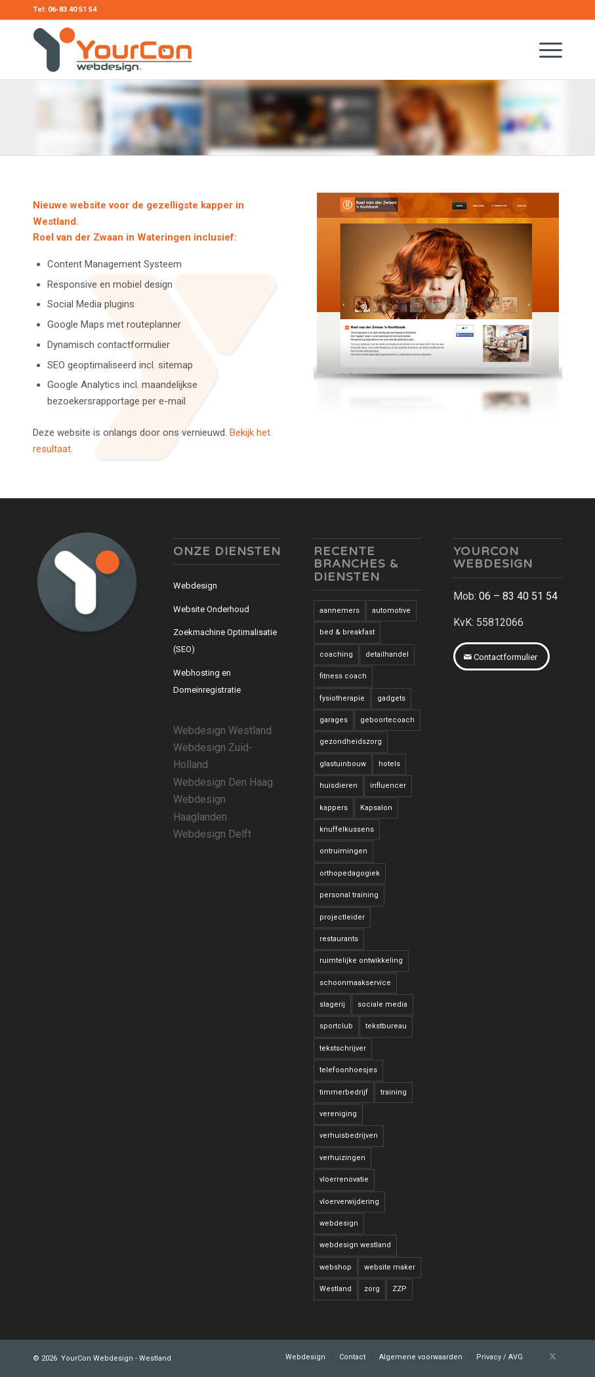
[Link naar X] (552, 1357)
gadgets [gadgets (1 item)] (391, 698)
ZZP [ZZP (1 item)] (399, 1289)
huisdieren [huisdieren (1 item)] (338, 785)
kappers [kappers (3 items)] (333, 808)
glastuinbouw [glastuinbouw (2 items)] (342, 764)
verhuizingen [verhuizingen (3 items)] (342, 1158)
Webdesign (195, 586)
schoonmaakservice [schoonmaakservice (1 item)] (355, 983)
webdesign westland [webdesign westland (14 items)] (355, 1245)
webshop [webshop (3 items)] (335, 1267)
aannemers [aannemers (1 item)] (339, 610)
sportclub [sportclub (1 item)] (336, 1026)
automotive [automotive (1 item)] (391, 610)
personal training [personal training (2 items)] (349, 895)
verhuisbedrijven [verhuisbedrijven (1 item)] (348, 1135)
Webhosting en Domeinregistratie (207, 681)
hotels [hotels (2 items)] (389, 764)
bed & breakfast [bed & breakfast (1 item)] (347, 632)
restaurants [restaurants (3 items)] (338, 939)
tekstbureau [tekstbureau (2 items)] (386, 1026)
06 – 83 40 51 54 (518, 596)
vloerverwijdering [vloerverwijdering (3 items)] (349, 1201)
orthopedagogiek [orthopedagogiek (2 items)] (349, 873)
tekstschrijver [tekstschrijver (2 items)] (342, 1048)
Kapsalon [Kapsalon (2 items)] (376, 808)
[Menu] (544, 49)
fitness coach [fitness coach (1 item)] (343, 676)
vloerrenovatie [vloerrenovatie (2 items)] (344, 1179)
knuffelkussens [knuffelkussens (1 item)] (346, 829)
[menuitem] (544, 49)
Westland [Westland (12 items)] (335, 1289)
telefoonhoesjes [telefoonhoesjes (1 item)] (348, 1070)
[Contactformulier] (501, 656)
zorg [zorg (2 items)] (372, 1289)
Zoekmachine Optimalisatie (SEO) (225, 640)
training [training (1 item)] (393, 1092)
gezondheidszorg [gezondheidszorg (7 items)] (350, 741)
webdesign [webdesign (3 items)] (338, 1223)
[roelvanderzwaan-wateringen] (438, 306)
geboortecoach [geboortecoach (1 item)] (387, 720)
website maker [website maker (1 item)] (389, 1267)
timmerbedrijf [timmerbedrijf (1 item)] (343, 1092)
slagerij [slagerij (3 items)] (332, 1004)
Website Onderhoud (211, 609)
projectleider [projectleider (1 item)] (342, 917)
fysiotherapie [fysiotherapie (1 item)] (342, 698)
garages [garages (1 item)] (333, 720)
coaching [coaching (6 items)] (336, 654)
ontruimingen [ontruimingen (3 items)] (343, 851)
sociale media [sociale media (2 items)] (382, 1004)
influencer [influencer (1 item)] (388, 785)
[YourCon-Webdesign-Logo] (112, 49)
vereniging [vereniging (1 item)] (338, 1114)
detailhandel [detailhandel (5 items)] (387, 654)
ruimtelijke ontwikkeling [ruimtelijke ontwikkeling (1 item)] (361, 960)
